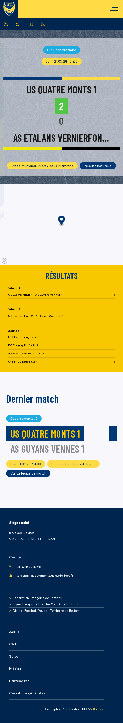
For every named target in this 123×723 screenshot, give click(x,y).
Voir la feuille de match (28, 473)
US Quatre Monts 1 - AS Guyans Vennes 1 (35, 294)
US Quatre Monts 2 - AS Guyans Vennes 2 (35, 316)
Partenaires (19, 681)
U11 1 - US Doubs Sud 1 (23, 361)
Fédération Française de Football (37, 598)
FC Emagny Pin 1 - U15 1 (24, 345)
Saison (14, 656)
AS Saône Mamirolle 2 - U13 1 (27, 353)
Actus (14, 632)
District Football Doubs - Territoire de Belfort (46, 611)
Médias (15, 668)
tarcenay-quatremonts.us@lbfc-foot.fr (44, 575)
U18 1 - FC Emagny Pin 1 (24, 337)
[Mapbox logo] (4, 261)
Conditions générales (27, 693)
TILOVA (86, 709)
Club (13, 644)
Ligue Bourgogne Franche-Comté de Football (45, 604)
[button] (61, 221)
